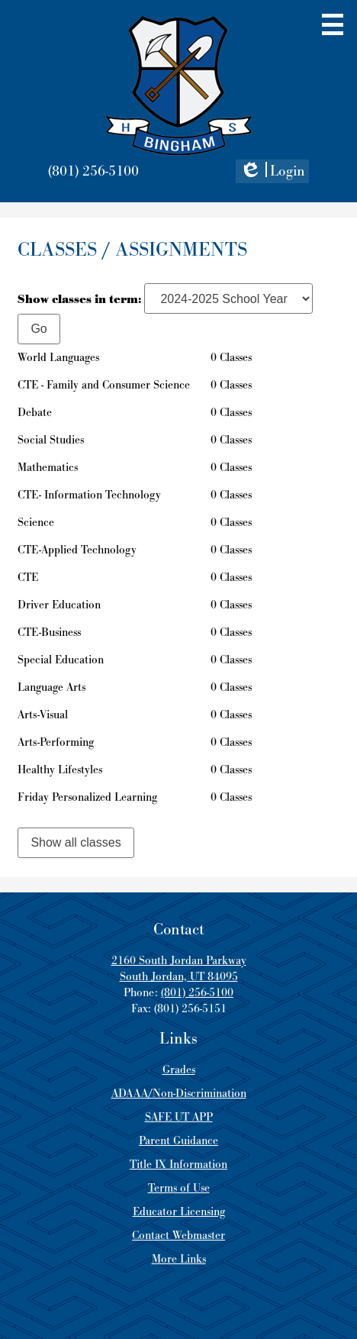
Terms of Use (179, 1188)
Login (272, 172)
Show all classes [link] (76, 842)
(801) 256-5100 (93, 171)
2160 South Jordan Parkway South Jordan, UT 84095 (178, 969)
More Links (179, 1259)
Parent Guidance (178, 1141)
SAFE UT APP (179, 1117)
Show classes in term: (79, 300)
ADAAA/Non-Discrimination (178, 1094)
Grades (178, 1070)
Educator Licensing (179, 1212)
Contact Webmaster (178, 1236)
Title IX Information (178, 1165)
